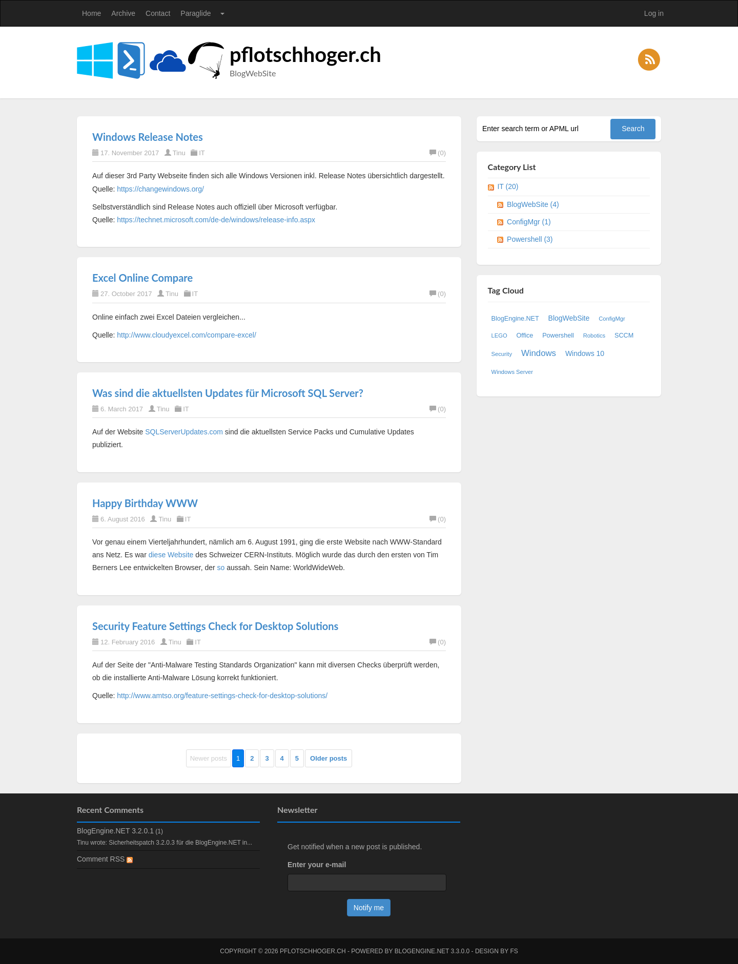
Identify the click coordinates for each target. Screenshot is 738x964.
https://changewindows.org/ (160, 189)
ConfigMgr (612, 319)
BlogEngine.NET (515, 318)
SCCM (623, 335)
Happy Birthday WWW (145, 503)
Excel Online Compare (142, 277)
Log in (654, 13)
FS (514, 951)
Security (501, 354)
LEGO (499, 335)
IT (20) (507, 186)
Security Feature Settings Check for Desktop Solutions (215, 626)
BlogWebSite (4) (533, 204)
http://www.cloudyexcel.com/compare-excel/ (186, 335)
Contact (158, 13)
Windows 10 (584, 353)
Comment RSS (105, 859)
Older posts (328, 758)
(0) (437, 153)
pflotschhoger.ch (305, 54)
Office (525, 335)
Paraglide (195, 13)
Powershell (558, 335)
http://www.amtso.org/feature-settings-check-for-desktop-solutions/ (222, 695)
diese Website (171, 555)
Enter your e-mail (317, 865)
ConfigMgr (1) (529, 222)
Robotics (594, 335)
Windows (538, 353)
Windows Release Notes (147, 137)
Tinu (179, 153)
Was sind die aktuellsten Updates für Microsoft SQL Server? (227, 393)
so (221, 567)
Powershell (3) (529, 239)
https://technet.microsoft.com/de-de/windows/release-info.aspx (216, 220)
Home (91, 13)
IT (202, 153)
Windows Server (512, 372)
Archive (123, 13)
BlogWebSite (569, 318)
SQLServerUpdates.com (184, 432)
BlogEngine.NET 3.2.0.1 (115, 831)
